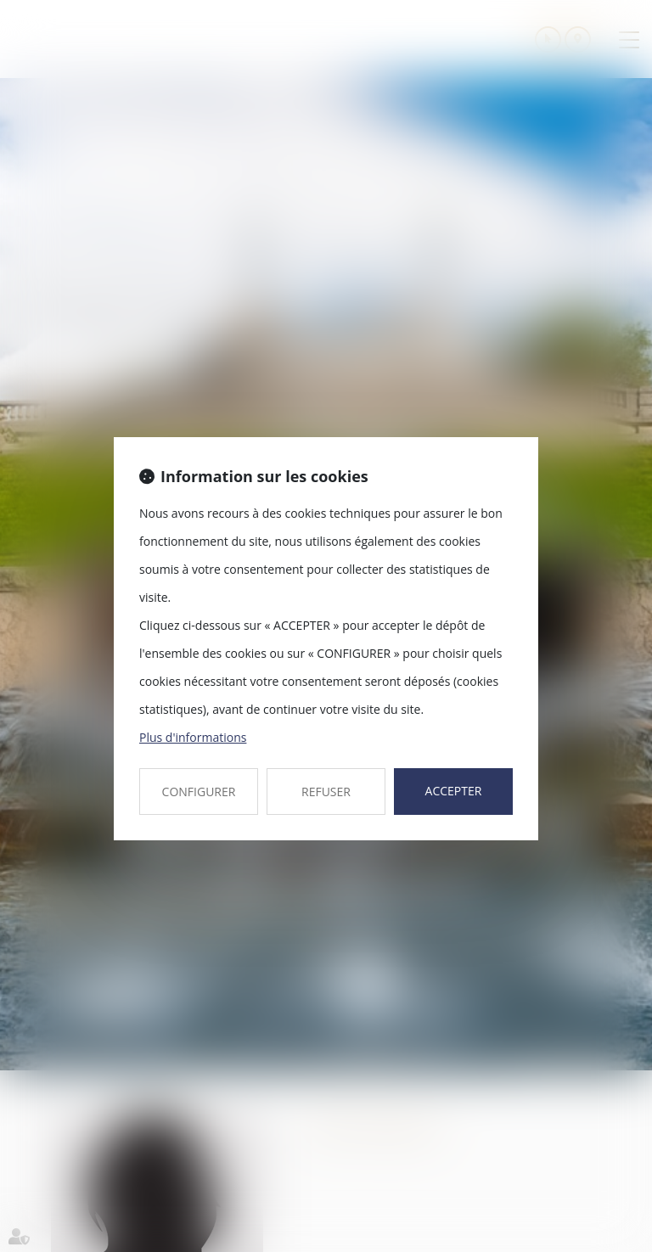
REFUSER (326, 791)
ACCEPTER (453, 791)
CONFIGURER (199, 791)
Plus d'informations (192, 737)
